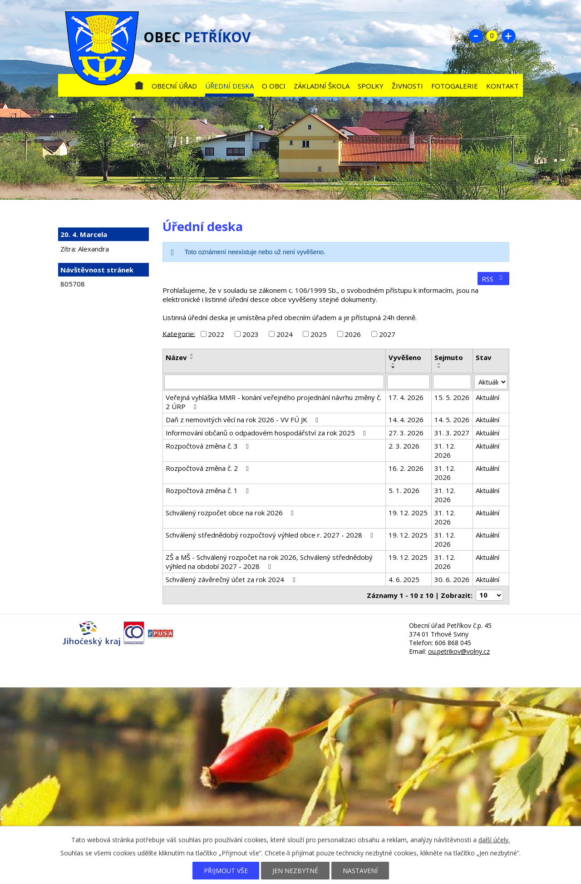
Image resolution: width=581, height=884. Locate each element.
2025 (318, 334)
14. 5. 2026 (451, 419)
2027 (387, 334)
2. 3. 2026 (404, 445)
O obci (274, 85)
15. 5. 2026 (451, 397)
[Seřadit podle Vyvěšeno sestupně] (394, 367)
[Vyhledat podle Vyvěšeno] (408, 382)
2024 (284, 334)
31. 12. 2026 (444, 450)
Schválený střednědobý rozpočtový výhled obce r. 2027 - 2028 (271, 534)
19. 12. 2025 (408, 512)
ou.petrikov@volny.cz (459, 651)
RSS (493, 278)
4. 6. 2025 (404, 579)
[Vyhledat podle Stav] (490, 382)
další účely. (494, 839)
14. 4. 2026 (406, 419)
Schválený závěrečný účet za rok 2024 (232, 579)
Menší (475, 36)
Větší (508, 36)
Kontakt (502, 85)
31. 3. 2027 (451, 432)
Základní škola (322, 85)
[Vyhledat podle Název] (274, 382)
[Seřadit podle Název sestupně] (192, 358)
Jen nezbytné (295, 870)
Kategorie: (178, 333)
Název (176, 357)
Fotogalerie (454, 85)
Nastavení (360, 870)
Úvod (138, 84)
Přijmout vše (226, 870)
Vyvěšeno (405, 357)
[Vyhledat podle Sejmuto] (452, 382)
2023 (250, 334)
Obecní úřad (174, 85)
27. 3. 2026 (406, 432)
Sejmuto (448, 357)
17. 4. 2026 (406, 397)
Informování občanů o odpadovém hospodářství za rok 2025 (267, 432)
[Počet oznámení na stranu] (489, 595)
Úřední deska (229, 85)
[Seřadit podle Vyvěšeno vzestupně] (394, 363)
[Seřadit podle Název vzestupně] (192, 354)
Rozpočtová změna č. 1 (208, 490)
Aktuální (487, 397)
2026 (353, 334)
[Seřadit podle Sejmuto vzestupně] (439, 363)
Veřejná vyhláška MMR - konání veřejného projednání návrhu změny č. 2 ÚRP (273, 402)
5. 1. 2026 (404, 490)
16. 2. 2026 (406, 468)
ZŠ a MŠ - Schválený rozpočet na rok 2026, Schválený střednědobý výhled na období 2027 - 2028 (269, 562)
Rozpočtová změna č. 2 (208, 468)
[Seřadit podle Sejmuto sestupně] (439, 367)
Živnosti (407, 85)
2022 (216, 334)
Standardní (492, 36)
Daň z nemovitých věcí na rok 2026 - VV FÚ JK (243, 419)
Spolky (371, 85)
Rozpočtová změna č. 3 (208, 445)
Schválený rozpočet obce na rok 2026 (231, 512)
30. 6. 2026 (451, 579)
